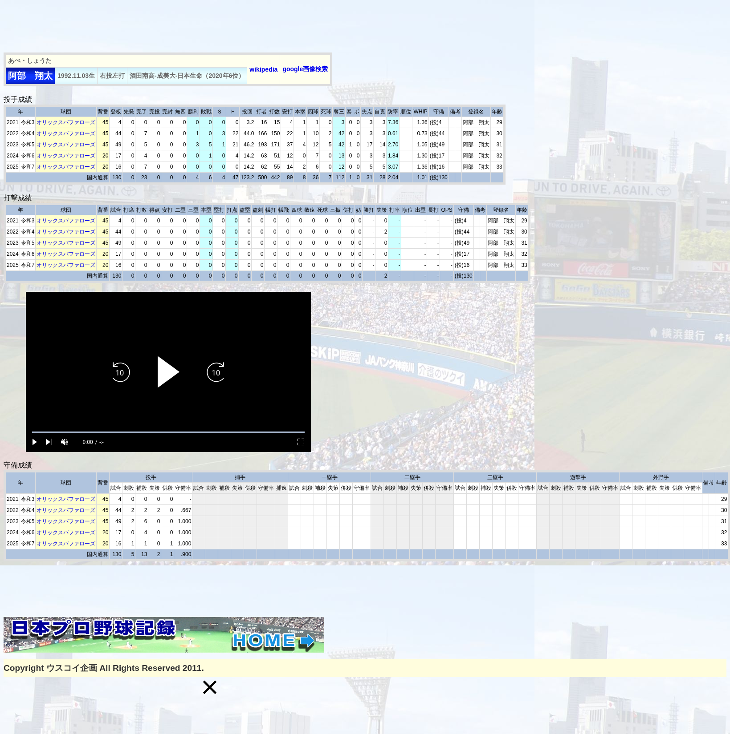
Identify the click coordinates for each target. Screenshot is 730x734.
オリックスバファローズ (66, 122)
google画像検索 (305, 69)
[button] (209, 687)
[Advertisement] (166, 24)
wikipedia (263, 69)
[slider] (168, 432)
